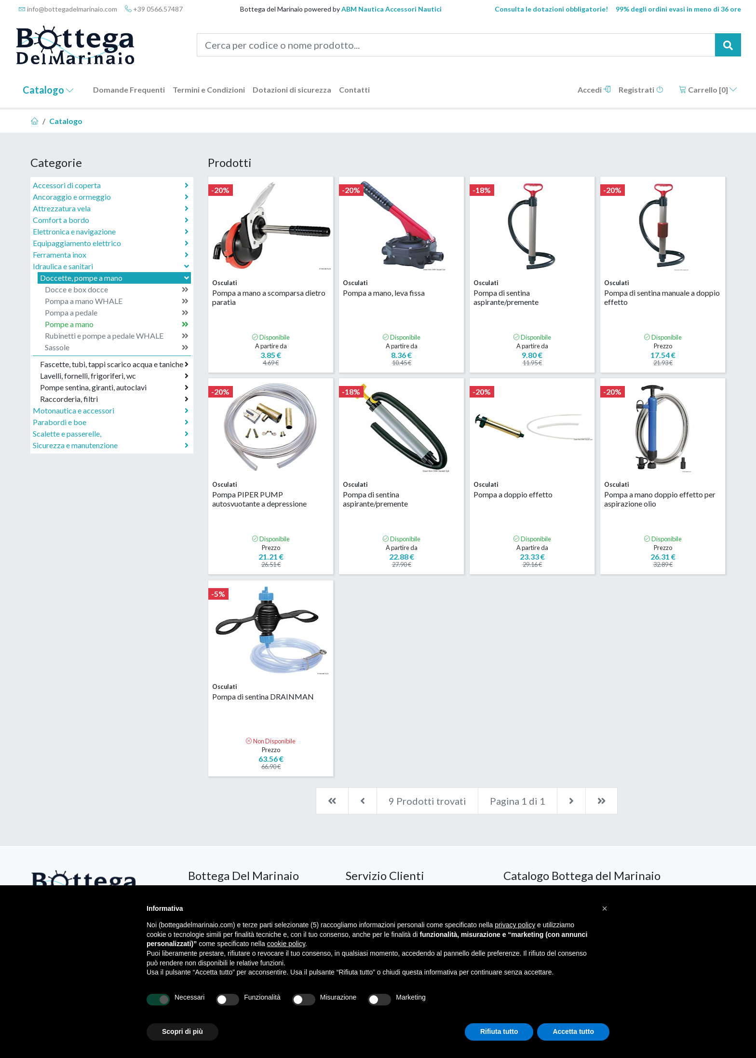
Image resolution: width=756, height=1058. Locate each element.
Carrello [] (708, 89)
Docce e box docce (117, 289)
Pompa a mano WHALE (117, 301)
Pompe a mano (117, 324)
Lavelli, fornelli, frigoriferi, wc (114, 376)
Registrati (641, 89)
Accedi (594, 89)
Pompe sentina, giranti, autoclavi (114, 387)
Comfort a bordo (111, 220)
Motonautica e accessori (111, 410)
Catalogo (48, 90)
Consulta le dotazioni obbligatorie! (551, 9)
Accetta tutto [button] (573, 1031)
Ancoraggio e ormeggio (111, 197)
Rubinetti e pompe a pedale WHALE (117, 336)
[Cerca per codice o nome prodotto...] (456, 44)
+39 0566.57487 (154, 9)
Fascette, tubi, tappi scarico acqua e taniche (114, 364)
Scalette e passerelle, (111, 434)
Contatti (354, 89)
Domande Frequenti (129, 89)
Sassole (117, 347)
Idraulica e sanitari (112, 266)
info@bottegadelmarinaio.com (68, 9)
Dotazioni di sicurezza (292, 89)
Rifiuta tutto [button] (499, 1031)
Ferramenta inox (111, 255)
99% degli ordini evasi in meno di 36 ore (678, 9)
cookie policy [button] (286, 944)
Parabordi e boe (111, 422)
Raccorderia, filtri (114, 399)
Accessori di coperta (111, 185)
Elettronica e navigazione (111, 231)
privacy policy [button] (515, 925)
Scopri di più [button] (182, 1031)
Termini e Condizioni (209, 89)
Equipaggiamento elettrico (111, 243)
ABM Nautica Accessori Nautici (391, 9)
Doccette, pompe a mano (115, 277)
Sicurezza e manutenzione (111, 445)
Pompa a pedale (117, 312)
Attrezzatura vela (111, 208)
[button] (604, 908)
